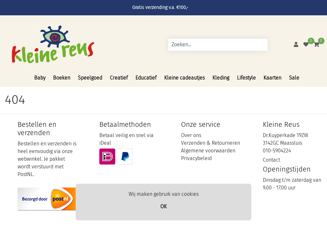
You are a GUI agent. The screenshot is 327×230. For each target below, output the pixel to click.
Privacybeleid (196, 158)
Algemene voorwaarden (208, 151)
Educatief (145, 78)
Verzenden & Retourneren (210, 143)
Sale (294, 78)
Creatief (119, 78)
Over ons (191, 135)
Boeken (61, 78)
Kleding (220, 78)
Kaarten (272, 78)
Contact (271, 160)
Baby (39, 78)
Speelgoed (90, 78)
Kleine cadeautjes (184, 78)
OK (163, 206)
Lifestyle (246, 78)
